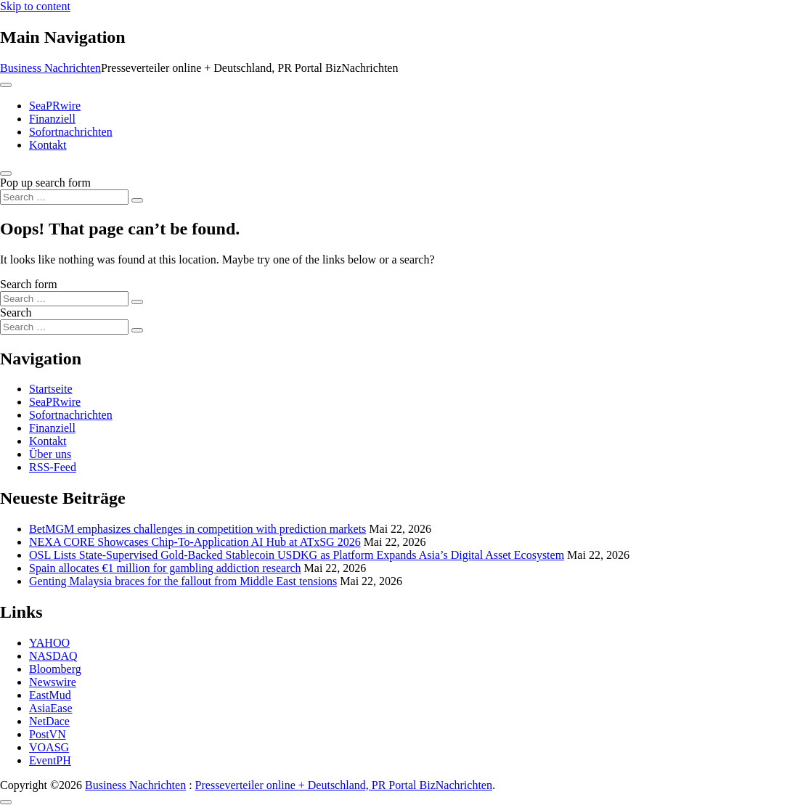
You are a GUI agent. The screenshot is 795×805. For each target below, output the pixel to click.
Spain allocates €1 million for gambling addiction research (165, 568)
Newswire (52, 682)
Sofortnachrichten (71, 132)
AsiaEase (51, 708)
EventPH (50, 760)
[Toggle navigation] (6, 85)
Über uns (50, 454)
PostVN (47, 734)
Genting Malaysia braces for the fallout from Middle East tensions (183, 581)
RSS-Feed (52, 467)
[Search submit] (137, 200)
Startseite (51, 389)
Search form (28, 284)
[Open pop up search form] (6, 173)
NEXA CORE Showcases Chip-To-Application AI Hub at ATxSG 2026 (195, 542)
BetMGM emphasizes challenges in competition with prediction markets (197, 529)
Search (16, 312)
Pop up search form (45, 182)
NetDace (49, 721)
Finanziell (52, 119)
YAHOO (49, 643)
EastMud (50, 695)
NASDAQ (53, 656)
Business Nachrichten (50, 68)
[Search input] (64, 197)
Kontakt (48, 145)
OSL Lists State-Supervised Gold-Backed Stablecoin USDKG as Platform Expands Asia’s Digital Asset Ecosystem (296, 555)
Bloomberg (55, 669)
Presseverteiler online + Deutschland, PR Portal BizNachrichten (343, 785)
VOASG (49, 747)
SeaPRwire (55, 105)
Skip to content (35, 6)
